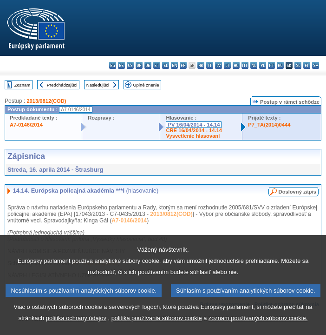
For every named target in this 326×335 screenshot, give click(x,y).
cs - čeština (130, 65)
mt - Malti (244, 65)
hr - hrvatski (200, 65)
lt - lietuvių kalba (227, 65)
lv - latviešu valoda (218, 65)
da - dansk (139, 65)
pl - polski (262, 65)
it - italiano (209, 65)
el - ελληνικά (165, 65)
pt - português (271, 65)
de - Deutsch (147, 65)
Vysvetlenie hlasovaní (193, 136)
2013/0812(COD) (46, 101)
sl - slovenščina (297, 65)
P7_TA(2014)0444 (269, 124)
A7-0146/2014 (26, 124)
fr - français (183, 65)
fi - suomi (306, 65)
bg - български (112, 65)
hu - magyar (236, 65)
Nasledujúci (98, 84)
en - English (174, 65)
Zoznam (22, 84)
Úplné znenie (146, 84)
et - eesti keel (156, 65)
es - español (121, 65)
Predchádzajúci (62, 84)
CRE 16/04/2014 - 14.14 (194, 130)
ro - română (280, 65)
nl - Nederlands (253, 65)
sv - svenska (315, 65)
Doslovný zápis (297, 191)
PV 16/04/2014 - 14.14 (194, 124)
